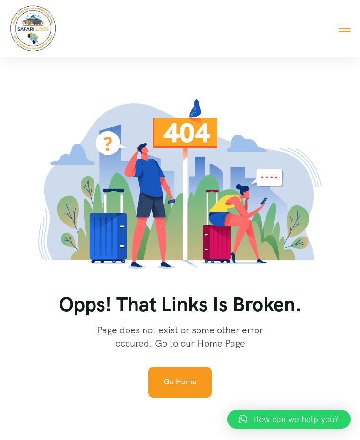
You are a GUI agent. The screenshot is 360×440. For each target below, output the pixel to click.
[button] (289, 419)
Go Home (180, 382)
